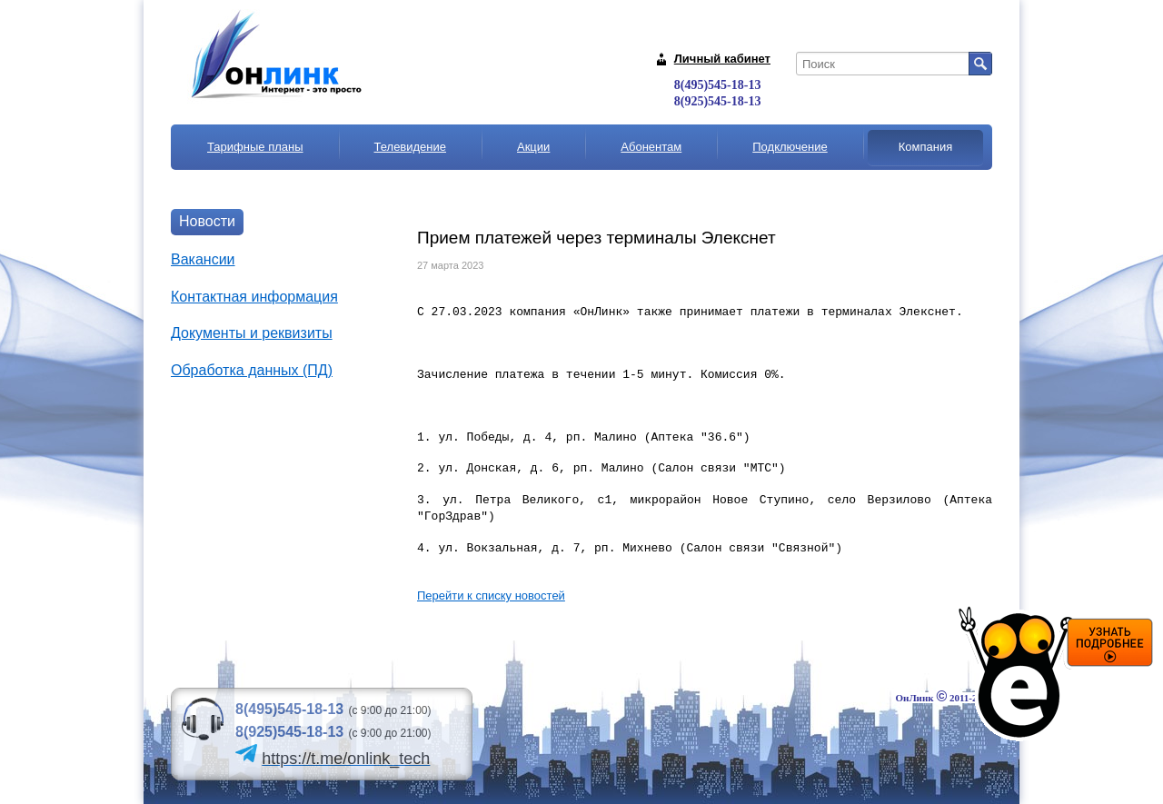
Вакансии (203, 259)
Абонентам (651, 147)
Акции (533, 147)
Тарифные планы (255, 147)
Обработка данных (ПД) (252, 370)
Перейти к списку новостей (491, 595)
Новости (207, 221)
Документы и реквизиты (252, 333)
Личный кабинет (722, 58)
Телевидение (410, 147)
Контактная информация (254, 296)
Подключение (789, 147)
